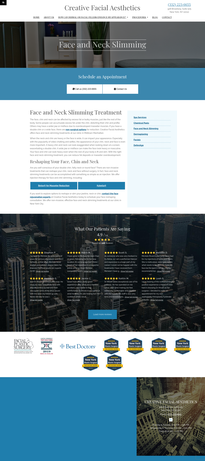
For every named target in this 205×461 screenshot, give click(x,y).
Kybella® (101, 185)
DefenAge (139, 145)
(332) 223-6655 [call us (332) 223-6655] (179, 4)
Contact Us (120, 89)
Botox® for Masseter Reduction (53, 185)
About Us (49, 17)
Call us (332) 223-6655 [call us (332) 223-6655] (84, 89)
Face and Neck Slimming (146, 128)
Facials (137, 140)
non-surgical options (76, 129)
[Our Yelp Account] (170, 421)
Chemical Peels (141, 123)
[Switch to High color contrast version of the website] (3, 2)
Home (36, 17)
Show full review (42, 271)
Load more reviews (102, 314)
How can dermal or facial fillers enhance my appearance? (93, 17)
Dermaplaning (141, 134)
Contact (167, 17)
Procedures (140, 17)
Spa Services (140, 117)
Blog (155, 17)
